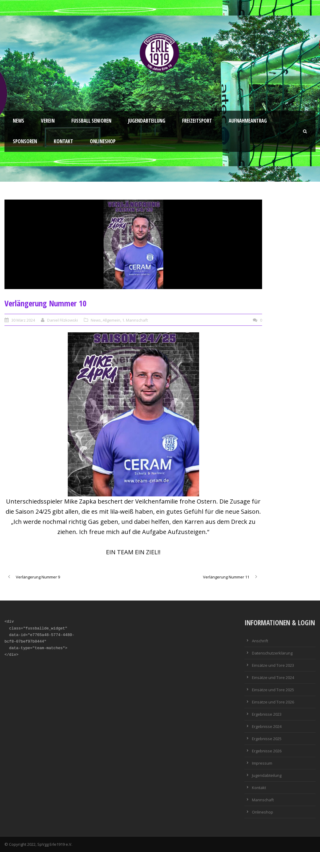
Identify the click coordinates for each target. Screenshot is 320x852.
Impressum (262, 763)
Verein (48, 120)
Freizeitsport (197, 120)
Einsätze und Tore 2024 (273, 677)
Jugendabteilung (146, 120)
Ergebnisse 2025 (266, 738)
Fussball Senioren (91, 120)
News (18, 120)
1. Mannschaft (135, 320)
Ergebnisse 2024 (266, 726)
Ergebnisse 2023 (266, 714)
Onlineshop (103, 141)
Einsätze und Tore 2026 (273, 702)
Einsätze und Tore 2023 (273, 665)
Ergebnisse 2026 (266, 751)
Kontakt (63, 141)
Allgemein (111, 320)
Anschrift (260, 640)
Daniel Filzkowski (62, 320)
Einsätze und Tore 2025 (273, 689)
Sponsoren (25, 141)
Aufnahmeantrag (248, 120)
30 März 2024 (23, 320)
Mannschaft (263, 799)
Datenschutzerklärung (272, 653)
